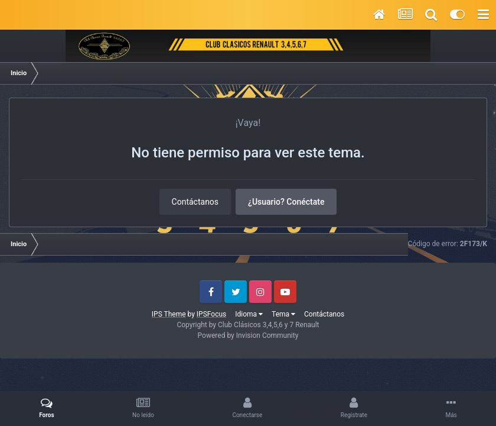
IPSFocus (211, 314)
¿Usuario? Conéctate (286, 201)
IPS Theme (169, 314)
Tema (283, 314)
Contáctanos (195, 201)
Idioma (249, 314)
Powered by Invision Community (248, 335)
